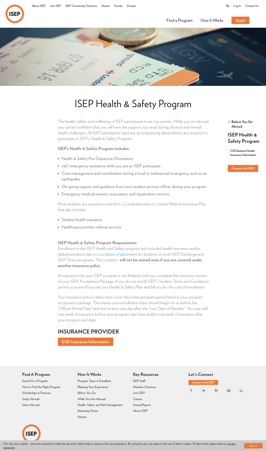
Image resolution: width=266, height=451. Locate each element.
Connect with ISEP (243, 168)
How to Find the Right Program (41, 387)
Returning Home (88, 411)
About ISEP (38, 6)
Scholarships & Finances (36, 393)
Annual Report (142, 405)
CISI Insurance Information (85, 341)
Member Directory (144, 387)
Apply (240, 20)
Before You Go (87, 393)
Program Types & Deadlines (94, 381)
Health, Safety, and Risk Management (100, 405)
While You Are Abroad (91, 399)
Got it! (253, 445)
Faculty (118, 6)
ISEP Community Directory (81, 6)
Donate (131, 6)
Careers (137, 399)
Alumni (105, 6)
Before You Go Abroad (240, 124)
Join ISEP (55, 6)
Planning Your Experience (93, 387)
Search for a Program (35, 381)
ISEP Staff (139, 381)
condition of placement (118, 254)
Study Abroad (30, 399)
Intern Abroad (30, 405)
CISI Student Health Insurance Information (243, 153)
